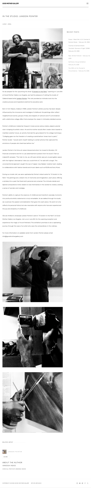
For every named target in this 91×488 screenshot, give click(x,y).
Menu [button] (87, 3)
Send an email (82, 483)
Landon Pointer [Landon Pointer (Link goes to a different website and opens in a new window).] (22, 98)
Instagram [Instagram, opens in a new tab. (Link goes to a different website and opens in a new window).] (77, 483)
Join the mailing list (79, 483)
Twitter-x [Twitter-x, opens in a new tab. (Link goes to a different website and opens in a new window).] (87, 483)
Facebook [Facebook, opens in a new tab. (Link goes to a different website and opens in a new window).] (85, 483)
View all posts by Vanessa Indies (14, 469)
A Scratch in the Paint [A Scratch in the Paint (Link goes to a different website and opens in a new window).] (39, 91)
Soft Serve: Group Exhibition (77, 65)
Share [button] (6, 456)
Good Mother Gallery (10, 3)
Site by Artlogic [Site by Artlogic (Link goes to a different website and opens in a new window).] (36, 483)
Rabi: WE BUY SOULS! (75, 59)
